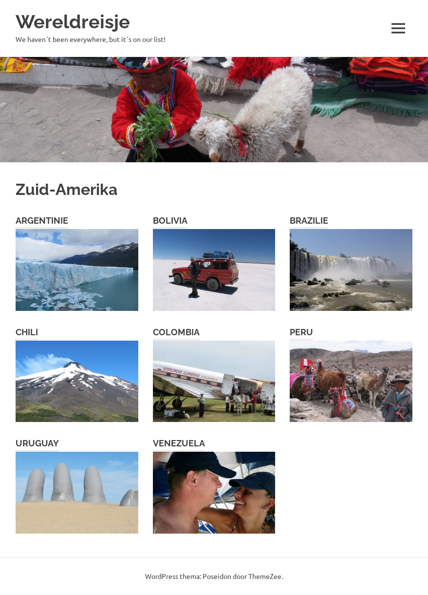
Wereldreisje (73, 22)
